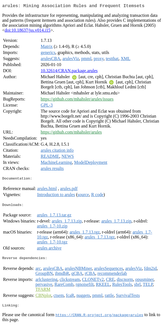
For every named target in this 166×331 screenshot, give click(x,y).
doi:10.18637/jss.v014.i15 (27, 31)
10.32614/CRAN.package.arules (69, 71)
